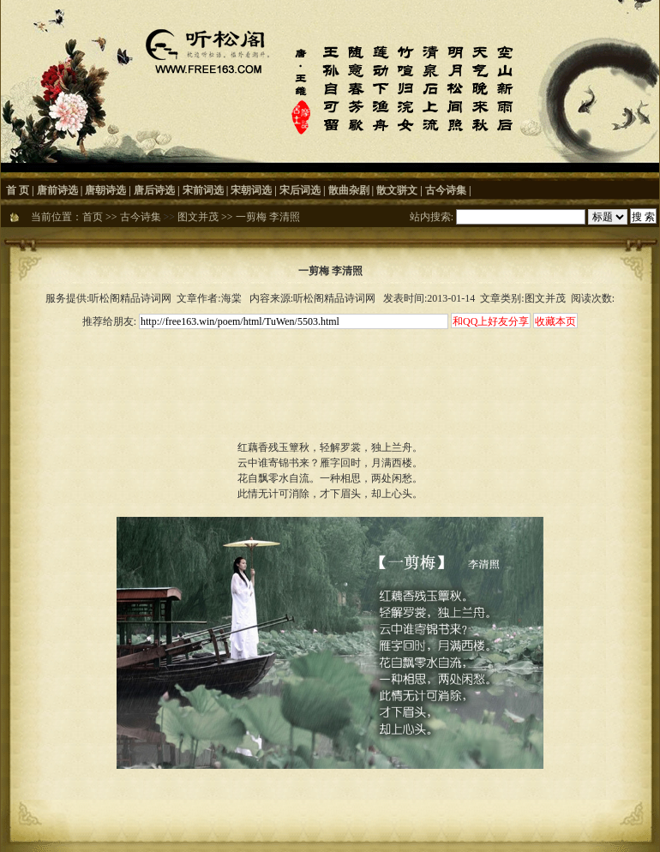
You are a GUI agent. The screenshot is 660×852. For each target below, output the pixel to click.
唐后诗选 (154, 190)
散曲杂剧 (348, 190)
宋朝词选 (251, 190)
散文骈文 (396, 190)
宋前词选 (203, 190)
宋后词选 (300, 190)
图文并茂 (198, 217)
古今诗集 (445, 190)
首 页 (17, 190)
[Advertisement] (330, 370)
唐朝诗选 (105, 190)
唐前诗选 (57, 190)
